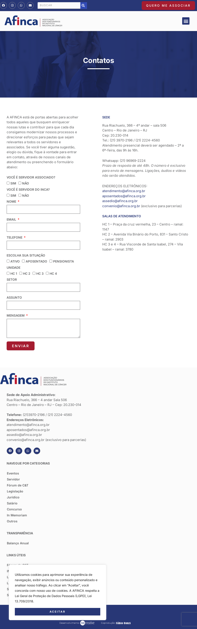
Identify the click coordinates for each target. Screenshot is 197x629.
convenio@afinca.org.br (121, 190)
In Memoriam (17, 515)
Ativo (15, 261)
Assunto (14, 297)
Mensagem (16, 315)
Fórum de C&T (17, 485)
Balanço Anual (18, 543)
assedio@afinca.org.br (120, 185)
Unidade (13, 267)
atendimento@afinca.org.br (123, 175)
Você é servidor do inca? (28, 189)
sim (13, 183)
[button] (185, 21)
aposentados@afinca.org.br (124, 180)
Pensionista (63, 261)
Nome (12, 201)
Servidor (13, 479)
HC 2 (26, 273)
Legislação (15, 491)
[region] (57, 592)
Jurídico (13, 497)
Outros (12, 521)
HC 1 (13, 273)
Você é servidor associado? (31, 177)
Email (12, 219)
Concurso (14, 509)
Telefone (15, 237)
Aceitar (58, 611)
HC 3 (40, 273)
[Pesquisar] (83, 5)
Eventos (13, 473)
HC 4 (53, 273)
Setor (12, 279)
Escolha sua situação (26, 255)
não (25, 183)
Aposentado (36, 261)
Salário (12, 503)
